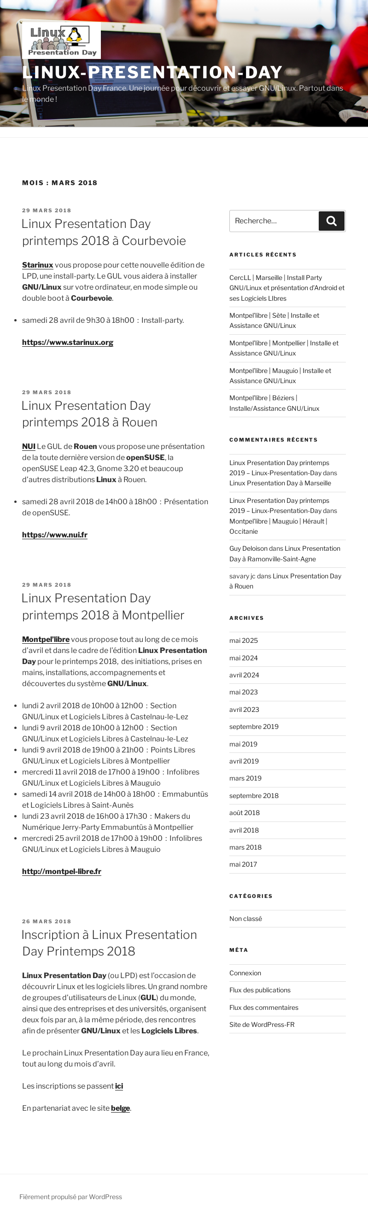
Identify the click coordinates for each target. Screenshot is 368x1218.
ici (119, 1086)
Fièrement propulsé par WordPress (70, 1197)
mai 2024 (243, 658)
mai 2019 (243, 744)
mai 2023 (243, 692)
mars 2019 (245, 778)
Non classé (245, 918)
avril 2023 (244, 709)
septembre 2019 (254, 726)
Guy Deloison (248, 548)
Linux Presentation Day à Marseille (280, 483)
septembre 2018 (254, 795)
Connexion (245, 973)
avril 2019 (244, 761)
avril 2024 (244, 675)
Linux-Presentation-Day (153, 72)
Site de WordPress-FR (262, 1024)
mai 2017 (243, 864)
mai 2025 (243, 640)
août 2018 (244, 812)
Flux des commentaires (263, 1007)
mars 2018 (245, 847)
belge (120, 1108)
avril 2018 (244, 830)
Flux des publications (260, 990)
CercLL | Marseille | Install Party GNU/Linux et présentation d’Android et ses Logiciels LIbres (287, 288)
